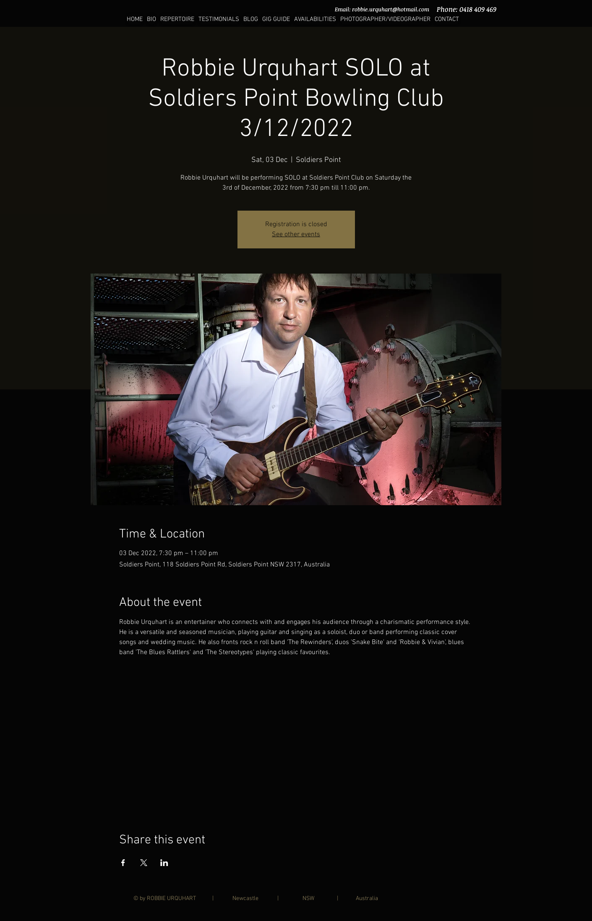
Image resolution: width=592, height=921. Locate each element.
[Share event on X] (144, 862)
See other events (296, 234)
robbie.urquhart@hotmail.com (390, 9)
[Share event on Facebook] (123, 862)
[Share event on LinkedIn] (164, 862)
